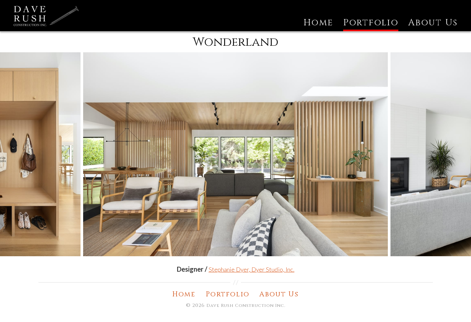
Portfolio (370, 31)
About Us (433, 31)
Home (318, 31)
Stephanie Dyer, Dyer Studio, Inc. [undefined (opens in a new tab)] (251, 277)
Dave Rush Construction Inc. (245, 313)
